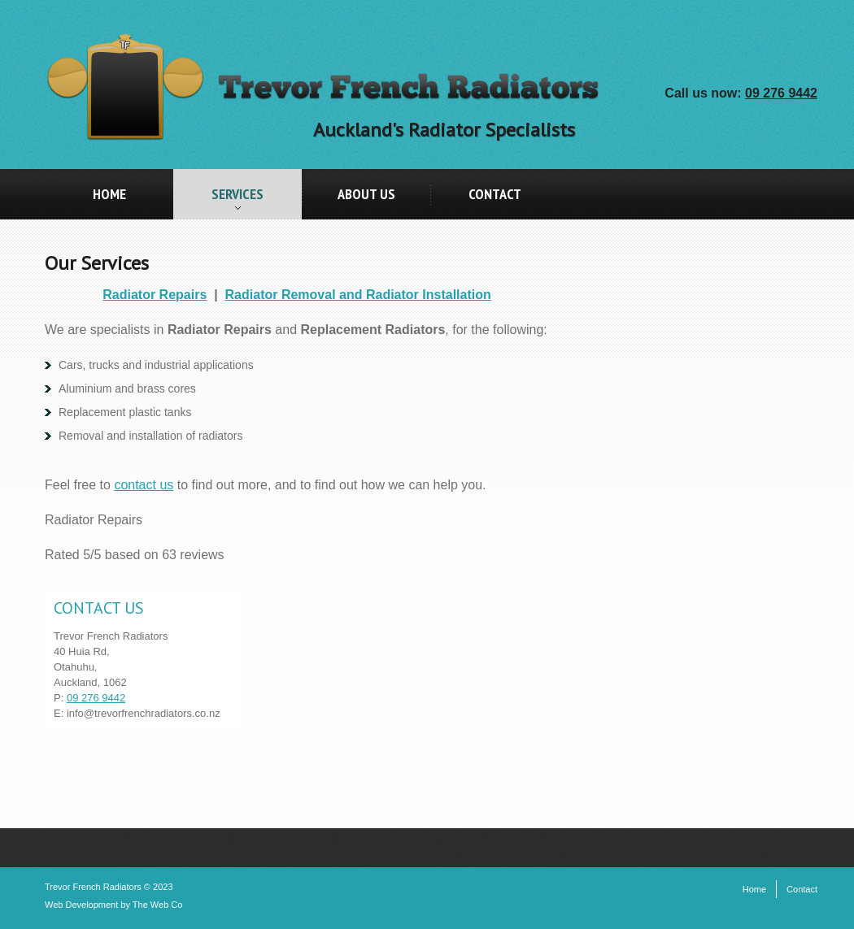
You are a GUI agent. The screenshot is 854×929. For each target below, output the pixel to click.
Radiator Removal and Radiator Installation (358, 295)
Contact (494, 193)
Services (218, 201)
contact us (143, 485)
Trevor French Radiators (93, 887)
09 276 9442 (781, 93)
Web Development (81, 904)
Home (109, 193)
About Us (366, 193)
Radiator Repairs (154, 295)
